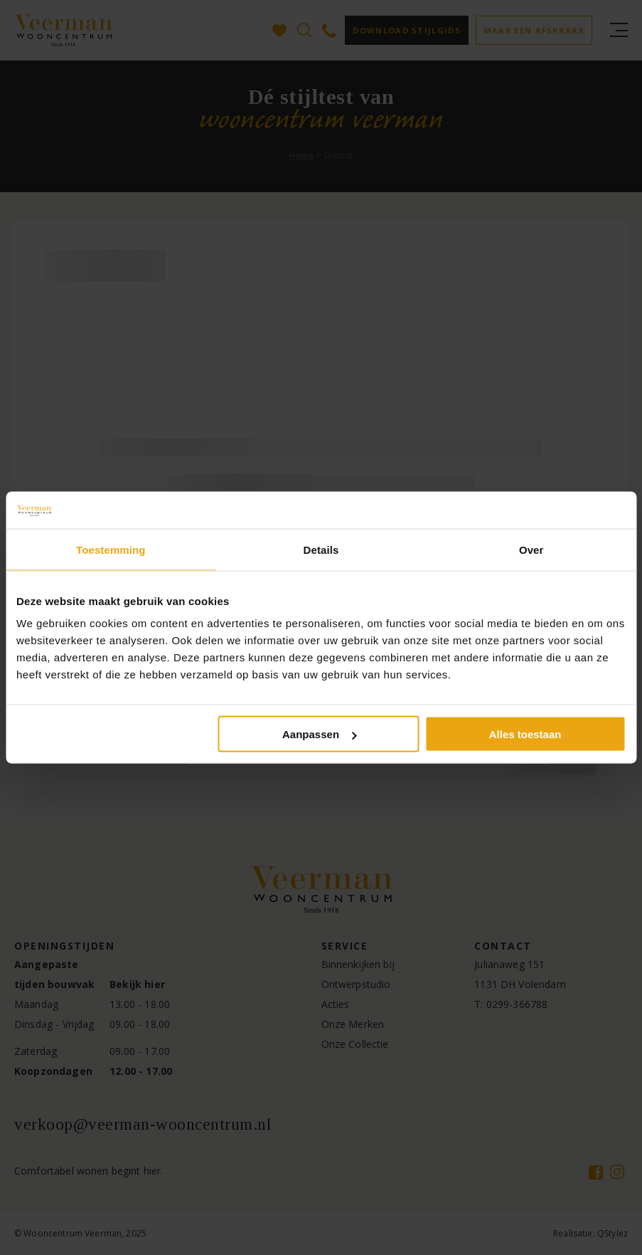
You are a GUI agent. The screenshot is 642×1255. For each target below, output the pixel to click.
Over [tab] (531, 549)
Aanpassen (319, 734)
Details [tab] (321, 549)
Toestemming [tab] (111, 549)
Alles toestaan (525, 734)
